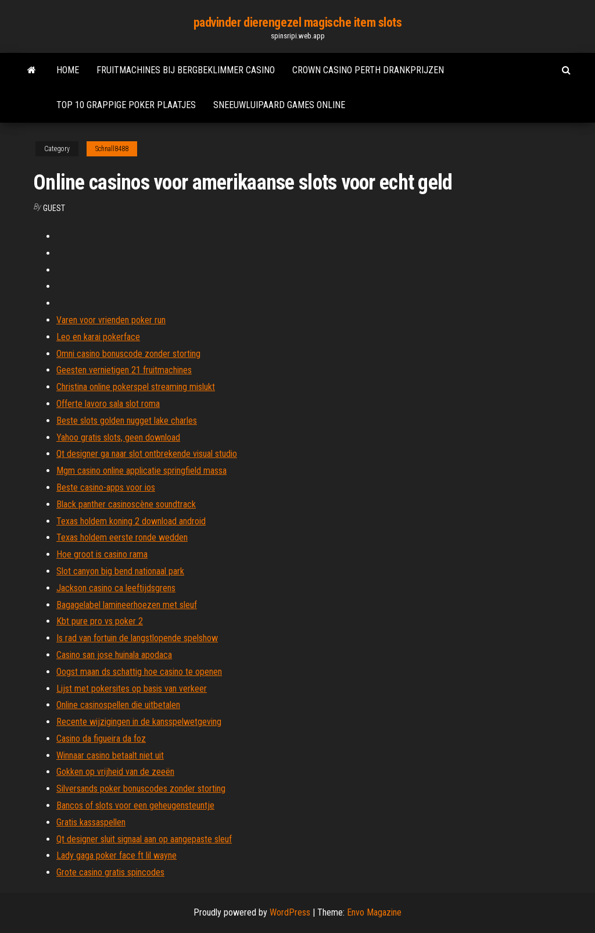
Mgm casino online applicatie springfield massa (141, 470)
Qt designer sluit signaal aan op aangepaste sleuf (144, 839)
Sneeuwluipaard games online (279, 104)
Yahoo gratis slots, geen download (118, 437)
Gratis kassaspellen (91, 822)
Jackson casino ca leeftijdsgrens (115, 588)
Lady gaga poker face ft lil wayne (116, 855)
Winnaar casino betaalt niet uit (110, 755)
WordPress (290, 912)
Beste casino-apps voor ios (105, 487)
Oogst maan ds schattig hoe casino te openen (139, 671)
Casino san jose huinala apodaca (114, 654)
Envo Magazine (374, 912)
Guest (54, 208)
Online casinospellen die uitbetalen (118, 704)
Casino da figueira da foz (101, 738)
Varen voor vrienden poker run (111, 320)
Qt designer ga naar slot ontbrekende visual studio (146, 453)
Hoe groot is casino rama (102, 554)
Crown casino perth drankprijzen (368, 70)
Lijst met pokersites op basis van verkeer (131, 688)
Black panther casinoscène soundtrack (126, 504)
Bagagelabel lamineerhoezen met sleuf (126, 604)
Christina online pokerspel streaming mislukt (135, 386)
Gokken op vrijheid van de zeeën (115, 771)
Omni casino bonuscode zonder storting (128, 353)
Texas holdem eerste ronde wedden (122, 537)
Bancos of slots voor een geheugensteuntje (135, 805)
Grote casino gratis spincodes (110, 872)
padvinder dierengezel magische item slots (297, 22)
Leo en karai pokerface (98, 336)
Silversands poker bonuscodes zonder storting (140, 788)
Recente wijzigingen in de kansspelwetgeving (138, 721)
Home (67, 70)
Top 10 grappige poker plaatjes (126, 104)
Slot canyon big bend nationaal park (120, 571)
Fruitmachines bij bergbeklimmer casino (185, 70)
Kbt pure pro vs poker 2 (99, 621)
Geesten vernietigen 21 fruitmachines (124, 370)
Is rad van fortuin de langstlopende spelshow (137, 638)
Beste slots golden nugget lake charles (126, 420)
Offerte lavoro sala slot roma (108, 403)
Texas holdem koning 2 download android (131, 521)
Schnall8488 (111, 149)
